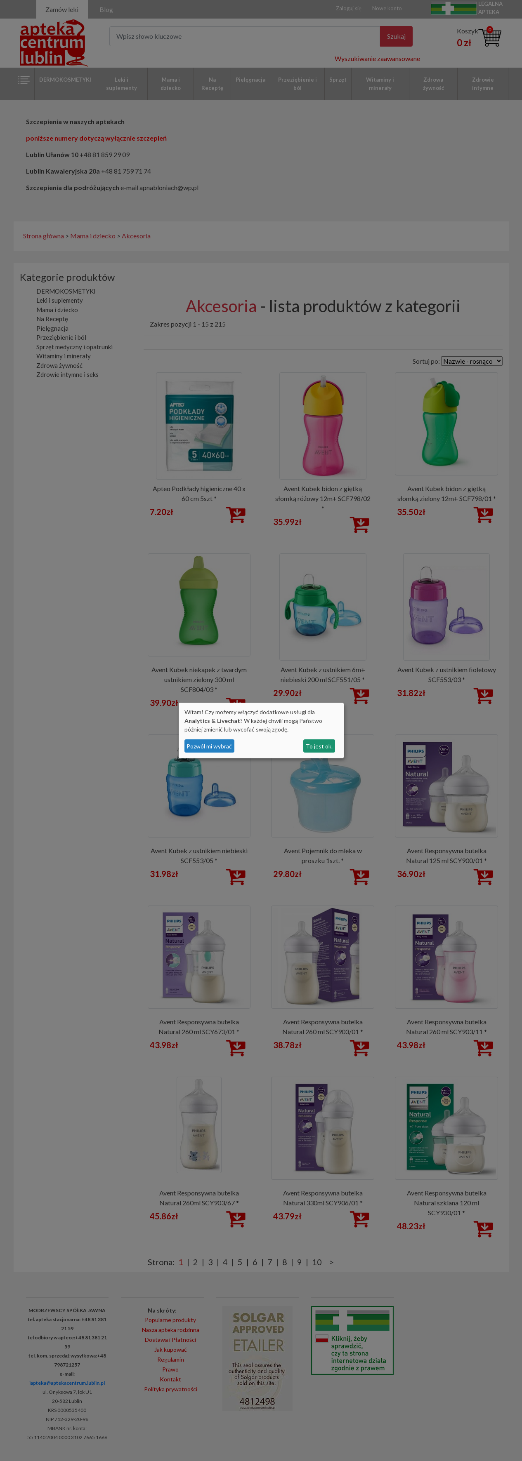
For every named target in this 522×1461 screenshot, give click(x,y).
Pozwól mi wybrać (209, 746)
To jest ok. (319, 746)
